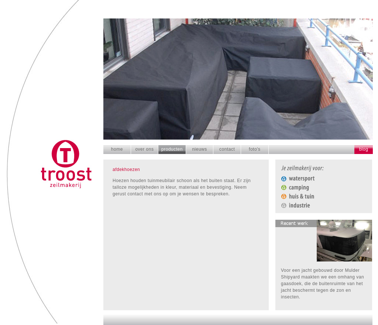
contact (227, 149)
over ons (144, 149)
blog (363, 149)
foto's (254, 149)
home (117, 149)
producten (172, 149)
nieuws (199, 149)
